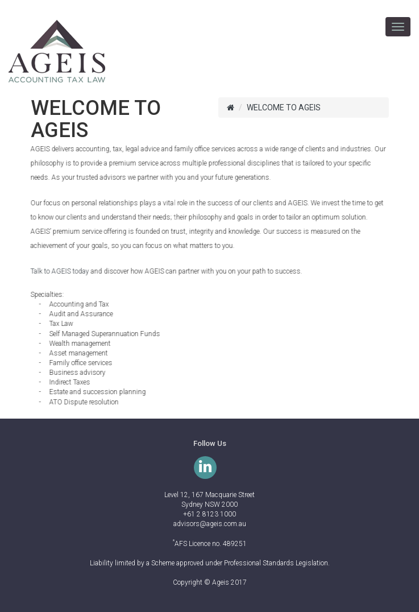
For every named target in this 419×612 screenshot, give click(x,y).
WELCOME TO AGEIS (284, 107)
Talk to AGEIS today (59, 271)
